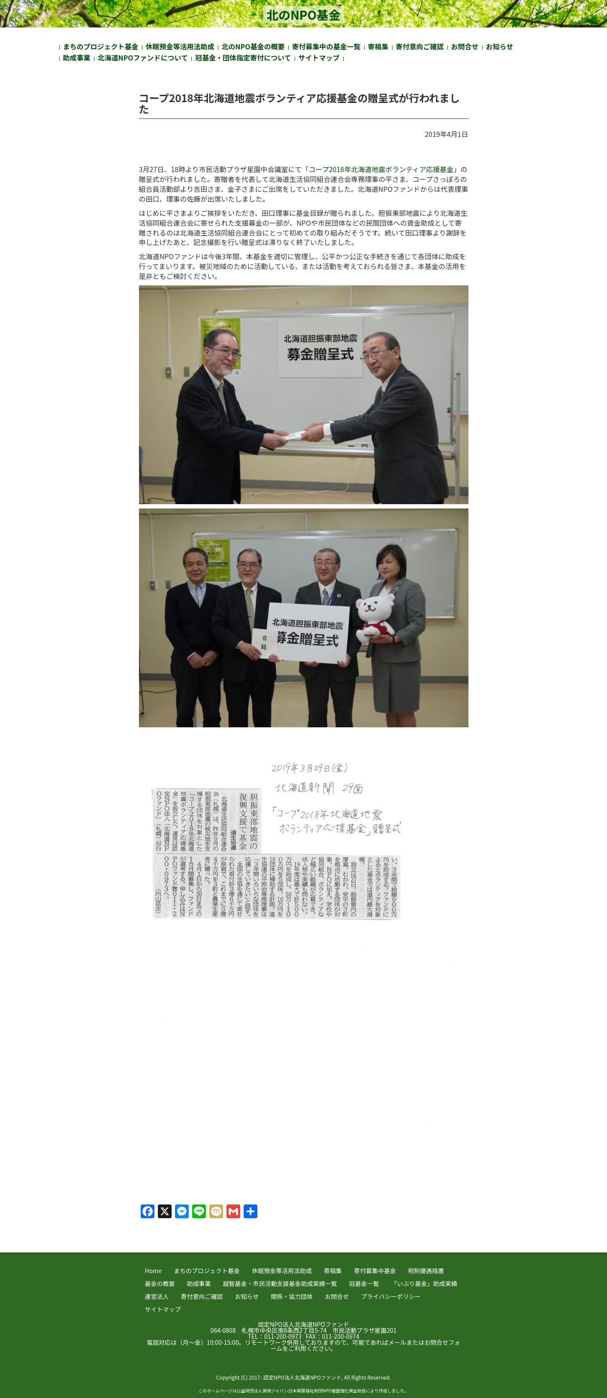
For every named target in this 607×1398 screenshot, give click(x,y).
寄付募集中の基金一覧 (326, 46)
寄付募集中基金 (375, 1270)
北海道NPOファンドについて (143, 57)
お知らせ (499, 46)
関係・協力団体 (292, 1296)
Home (153, 1270)
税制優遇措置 (426, 1270)
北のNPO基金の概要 (253, 46)
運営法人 (157, 1296)
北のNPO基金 (303, 14)
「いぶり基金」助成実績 (424, 1283)
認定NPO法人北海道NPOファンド (303, 1324)
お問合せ (465, 46)
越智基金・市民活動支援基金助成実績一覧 (280, 1283)
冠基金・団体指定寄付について (243, 57)
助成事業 (77, 57)
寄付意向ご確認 (420, 46)
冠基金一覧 (364, 1283)
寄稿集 (378, 46)
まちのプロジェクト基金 (101, 46)
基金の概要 (160, 1283)
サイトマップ (319, 57)
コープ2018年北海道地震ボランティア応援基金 (381, 169)
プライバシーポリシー (391, 1296)
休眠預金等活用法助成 (180, 46)
